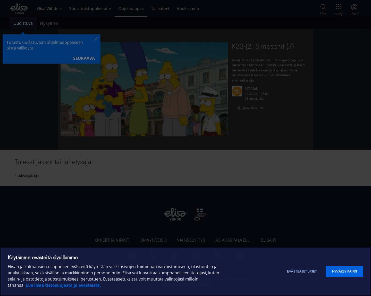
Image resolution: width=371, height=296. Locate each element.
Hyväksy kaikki (344, 271)
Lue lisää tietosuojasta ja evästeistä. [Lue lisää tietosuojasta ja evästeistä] (63, 285)
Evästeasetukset (302, 271)
